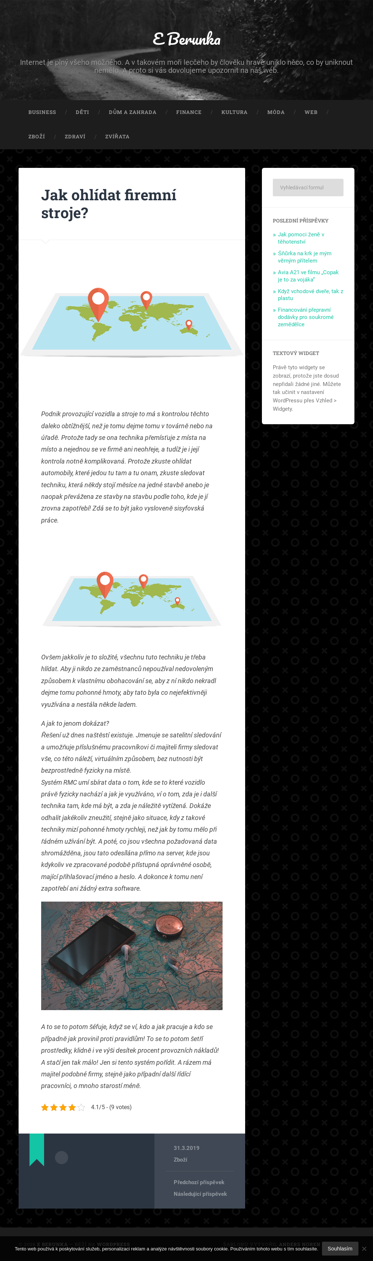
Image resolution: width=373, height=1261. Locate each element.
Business (42, 112)
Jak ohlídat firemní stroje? (108, 203)
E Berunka (187, 38)
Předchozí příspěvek (199, 1182)
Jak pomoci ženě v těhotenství (301, 238)
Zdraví (75, 136)
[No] (364, 1248)
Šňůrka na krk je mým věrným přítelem (304, 257)
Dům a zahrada (133, 112)
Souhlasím (340, 1249)
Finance (189, 112)
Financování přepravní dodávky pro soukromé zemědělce (306, 317)
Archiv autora (61, 1157)
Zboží (36, 136)
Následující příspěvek (200, 1194)
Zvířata (117, 136)
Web (311, 112)
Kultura (234, 112)
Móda (276, 112)
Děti (82, 112)
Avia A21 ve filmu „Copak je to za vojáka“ (308, 276)
